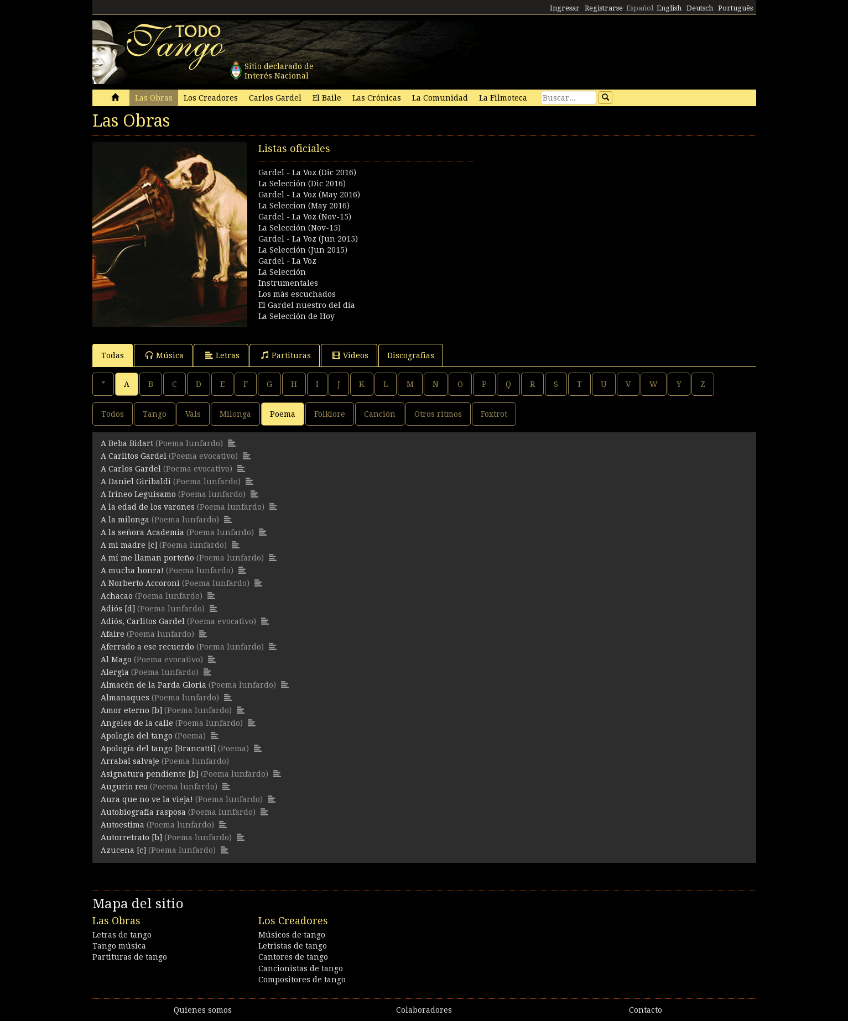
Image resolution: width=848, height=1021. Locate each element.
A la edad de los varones (148, 506)
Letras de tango (122, 934)
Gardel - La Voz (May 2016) (309, 194)
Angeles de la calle (137, 723)
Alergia (115, 672)
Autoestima (122, 824)
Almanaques (125, 697)
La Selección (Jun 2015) (302, 249)
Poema (282, 414)
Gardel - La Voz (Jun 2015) (308, 238)
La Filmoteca (503, 97)
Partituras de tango (129, 956)
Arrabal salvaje (130, 761)
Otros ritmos (438, 414)
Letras (222, 355)
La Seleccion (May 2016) (304, 205)
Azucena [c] (123, 850)
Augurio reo (124, 786)
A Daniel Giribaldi (136, 481)
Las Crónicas (376, 97)
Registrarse (604, 8)
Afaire (112, 634)
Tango (155, 414)
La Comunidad (440, 97)
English (669, 8)
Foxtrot (494, 414)
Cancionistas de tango (300, 968)
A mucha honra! (132, 570)
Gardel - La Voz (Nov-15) (304, 216)
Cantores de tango (293, 956)
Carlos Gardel (275, 97)
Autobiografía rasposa (143, 812)
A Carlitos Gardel (134, 456)
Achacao (117, 595)
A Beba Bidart (127, 443)
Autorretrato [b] (131, 837)
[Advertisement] (590, 219)
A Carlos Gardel (131, 468)
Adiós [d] (118, 608)
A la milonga (125, 519)
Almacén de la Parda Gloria (153, 684)
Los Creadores (211, 97)
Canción (380, 414)
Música (164, 355)
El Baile (327, 97)
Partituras (286, 355)
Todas (112, 355)
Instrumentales (288, 283)
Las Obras (154, 97)
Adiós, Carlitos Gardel (143, 621)
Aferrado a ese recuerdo (147, 646)
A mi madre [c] (129, 545)
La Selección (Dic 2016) (302, 183)
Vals (193, 414)
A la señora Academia (142, 532)
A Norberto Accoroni (140, 583)
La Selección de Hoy (296, 316)
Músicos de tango (291, 934)
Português (735, 8)
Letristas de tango (292, 945)
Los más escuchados (297, 294)
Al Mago (116, 659)
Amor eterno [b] (131, 710)
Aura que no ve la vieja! (147, 799)
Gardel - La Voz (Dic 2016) (307, 172)
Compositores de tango (302, 979)
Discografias (410, 355)
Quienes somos (203, 1010)
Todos (112, 414)
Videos (350, 355)
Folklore (329, 414)
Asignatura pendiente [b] (150, 773)
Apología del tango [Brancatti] (158, 748)
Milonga (235, 414)
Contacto (645, 1010)
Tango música (119, 945)
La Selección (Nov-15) (299, 227)
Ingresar (565, 8)
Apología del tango (137, 735)
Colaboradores (424, 1010)
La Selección (282, 272)
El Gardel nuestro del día (306, 305)
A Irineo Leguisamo (138, 494)
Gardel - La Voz (287, 260)
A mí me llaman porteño (147, 557)
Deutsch (699, 8)
